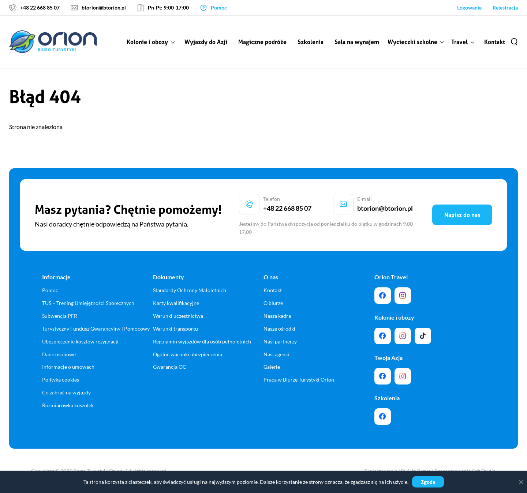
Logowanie (469, 7)
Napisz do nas (462, 215)
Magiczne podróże (262, 42)
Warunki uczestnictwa (178, 316)
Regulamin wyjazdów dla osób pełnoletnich (202, 341)
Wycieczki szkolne (412, 42)
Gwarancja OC (169, 367)
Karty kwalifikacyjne (176, 303)
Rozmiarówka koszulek (68, 405)
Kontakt (494, 42)
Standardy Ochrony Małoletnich (189, 290)
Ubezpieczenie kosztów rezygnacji (80, 341)
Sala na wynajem (356, 42)
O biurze (273, 303)
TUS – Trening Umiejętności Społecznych (88, 303)
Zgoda (428, 481)
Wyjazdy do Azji (205, 42)
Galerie (272, 367)
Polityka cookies (60, 379)
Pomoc (50, 290)
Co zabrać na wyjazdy (66, 392)
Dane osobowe (59, 354)
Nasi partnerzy (280, 341)
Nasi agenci (276, 354)
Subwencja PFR (59, 316)
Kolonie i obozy (147, 42)
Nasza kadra (277, 316)
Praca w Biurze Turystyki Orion (299, 379)
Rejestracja (505, 7)
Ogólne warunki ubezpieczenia (187, 354)
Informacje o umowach (68, 367)
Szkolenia (311, 42)
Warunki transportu (175, 328)
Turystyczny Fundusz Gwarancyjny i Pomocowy (96, 328)
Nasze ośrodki (279, 328)
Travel (459, 42)
